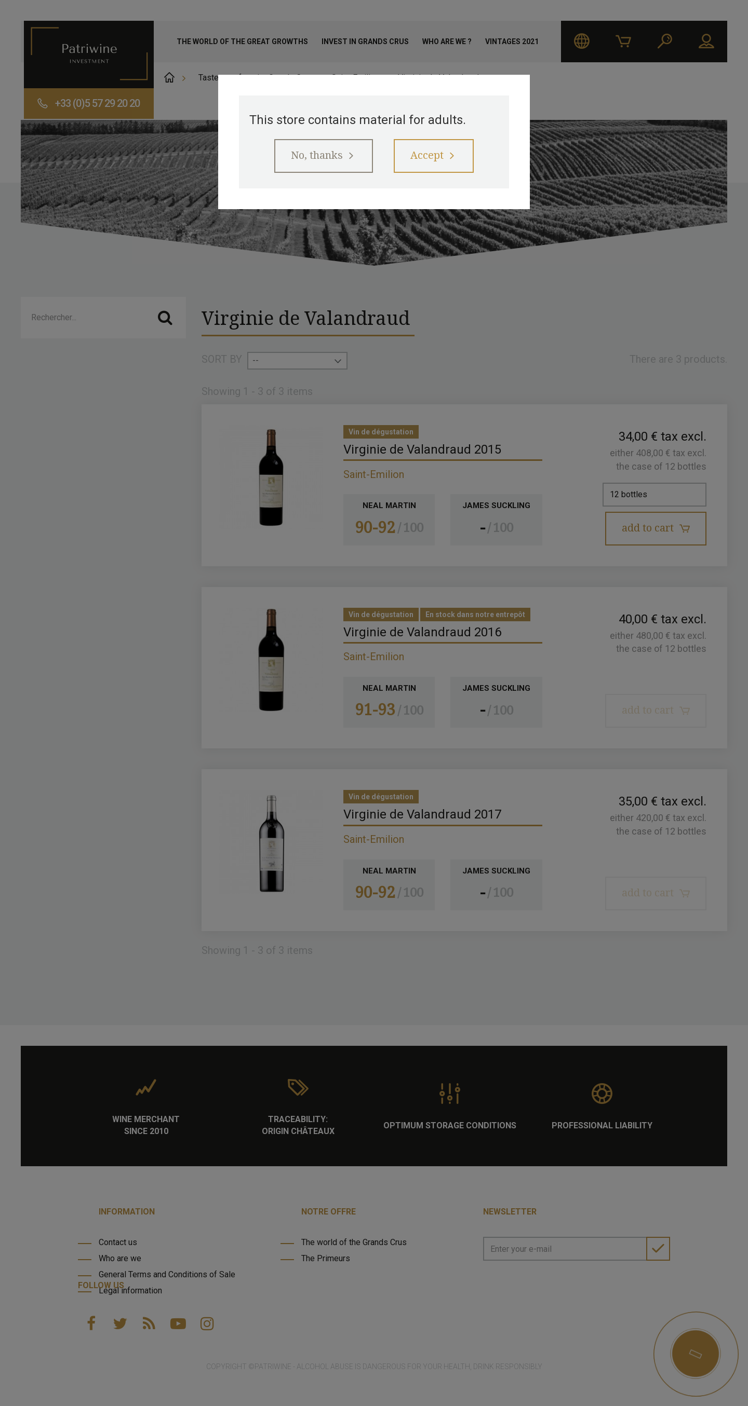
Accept (427, 155)
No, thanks (317, 155)
